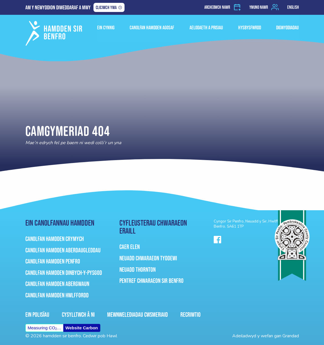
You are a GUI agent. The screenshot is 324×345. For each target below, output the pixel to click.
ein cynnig (108, 26)
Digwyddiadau (287, 26)
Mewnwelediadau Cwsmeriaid (137, 314)
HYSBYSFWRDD (250, 26)
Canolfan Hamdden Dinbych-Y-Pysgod (63, 272)
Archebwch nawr (217, 7)
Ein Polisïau (37, 314)
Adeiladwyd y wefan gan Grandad (265, 336)
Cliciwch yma (106, 8)
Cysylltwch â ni (78, 314)
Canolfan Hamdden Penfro (52, 261)
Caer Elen (129, 246)
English (293, 7)
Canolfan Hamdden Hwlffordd (57, 295)
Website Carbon (82, 327)
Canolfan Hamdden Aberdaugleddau (63, 250)
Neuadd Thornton (137, 269)
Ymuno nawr (258, 7)
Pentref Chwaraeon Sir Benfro (151, 280)
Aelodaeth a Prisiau (207, 26)
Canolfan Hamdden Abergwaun (57, 283)
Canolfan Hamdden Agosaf (153, 26)
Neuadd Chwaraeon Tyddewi (148, 258)
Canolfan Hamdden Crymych (54, 238)
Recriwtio (190, 314)
